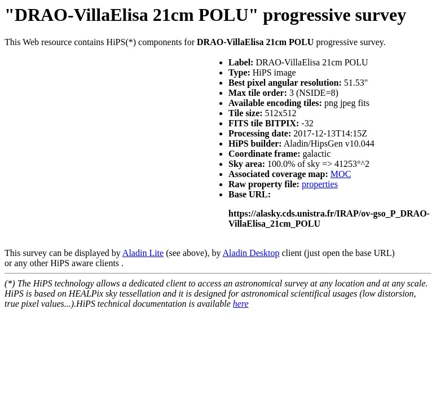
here (241, 303)
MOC (341, 174)
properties (320, 184)
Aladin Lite (143, 253)
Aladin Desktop (251, 253)
